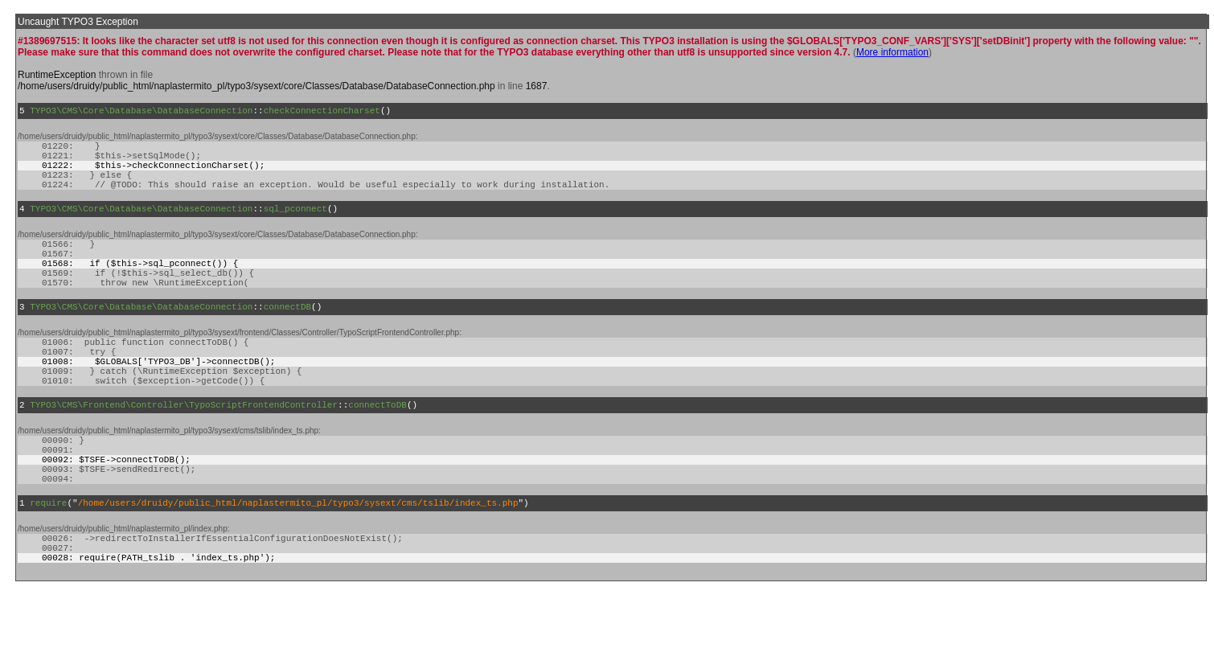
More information (892, 52)
